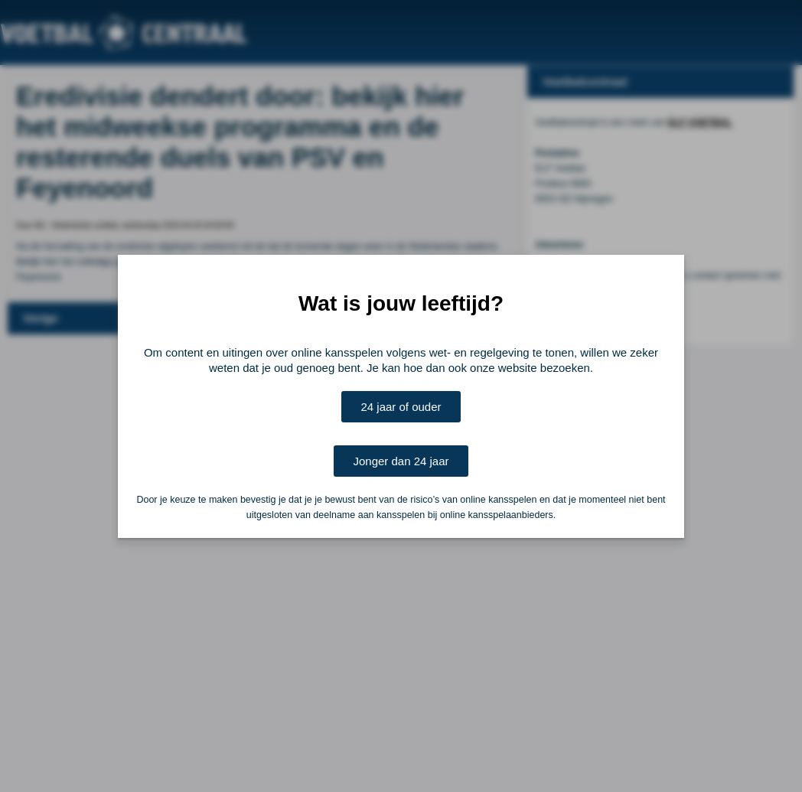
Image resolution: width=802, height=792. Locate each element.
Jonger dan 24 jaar (400, 461)
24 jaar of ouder (400, 406)
